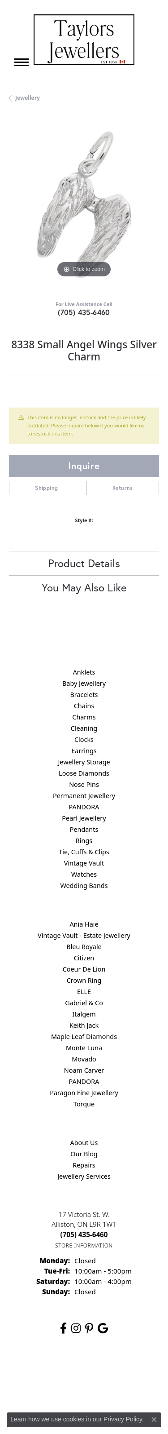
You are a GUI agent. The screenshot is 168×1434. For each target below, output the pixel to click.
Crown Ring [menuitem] (84, 980)
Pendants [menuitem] (84, 829)
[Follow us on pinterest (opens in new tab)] (89, 1328)
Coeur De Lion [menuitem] (84, 969)
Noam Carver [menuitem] (84, 1070)
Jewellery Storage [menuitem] (84, 762)
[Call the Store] (84, 1234)
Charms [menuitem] (83, 717)
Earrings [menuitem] (83, 750)
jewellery (27, 98)
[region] (84, 204)
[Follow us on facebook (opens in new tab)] (63, 1328)
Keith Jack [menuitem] (84, 1025)
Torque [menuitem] (84, 1104)
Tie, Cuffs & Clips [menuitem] (84, 852)
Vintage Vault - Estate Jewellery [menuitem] (84, 935)
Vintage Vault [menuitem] (84, 863)
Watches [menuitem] (84, 874)
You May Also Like (84, 587)
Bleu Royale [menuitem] (83, 946)
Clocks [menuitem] (84, 739)
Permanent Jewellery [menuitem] (84, 795)
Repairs (84, 1165)
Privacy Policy (106, 1370)
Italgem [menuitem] (83, 1014)
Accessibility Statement (114, 1387)
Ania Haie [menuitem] (83, 924)
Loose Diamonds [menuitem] (84, 773)
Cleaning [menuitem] (84, 728)
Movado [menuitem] (84, 1059)
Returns (122, 487)
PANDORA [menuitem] (84, 807)
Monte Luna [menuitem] (84, 1047)
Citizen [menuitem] (84, 958)
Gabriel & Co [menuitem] (84, 1003)
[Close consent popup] (154, 1419)
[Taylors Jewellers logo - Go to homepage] (84, 39)
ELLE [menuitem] (84, 991)
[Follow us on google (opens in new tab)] (103, 1328)
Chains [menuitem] (84, 705)
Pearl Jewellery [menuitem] (84, 818)
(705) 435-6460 (84, 312)
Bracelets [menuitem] (84, 694)
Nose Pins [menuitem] (84, 784)
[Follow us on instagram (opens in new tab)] (76, 1328)
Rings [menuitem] (84, 840)
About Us (84, 1142)
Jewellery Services (84, 1176)
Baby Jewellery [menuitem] (84, 683)
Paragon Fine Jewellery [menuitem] (84, 1092)
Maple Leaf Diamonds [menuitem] (84, 1036)
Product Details (84, 563)
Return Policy (61, 1370)
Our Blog (83, 1154)
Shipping (46, 487)
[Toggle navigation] (21, 62)
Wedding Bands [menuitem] (84, 885)
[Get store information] (84, 1245)
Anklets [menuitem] (84, 672)
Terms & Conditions (48, 1387)
